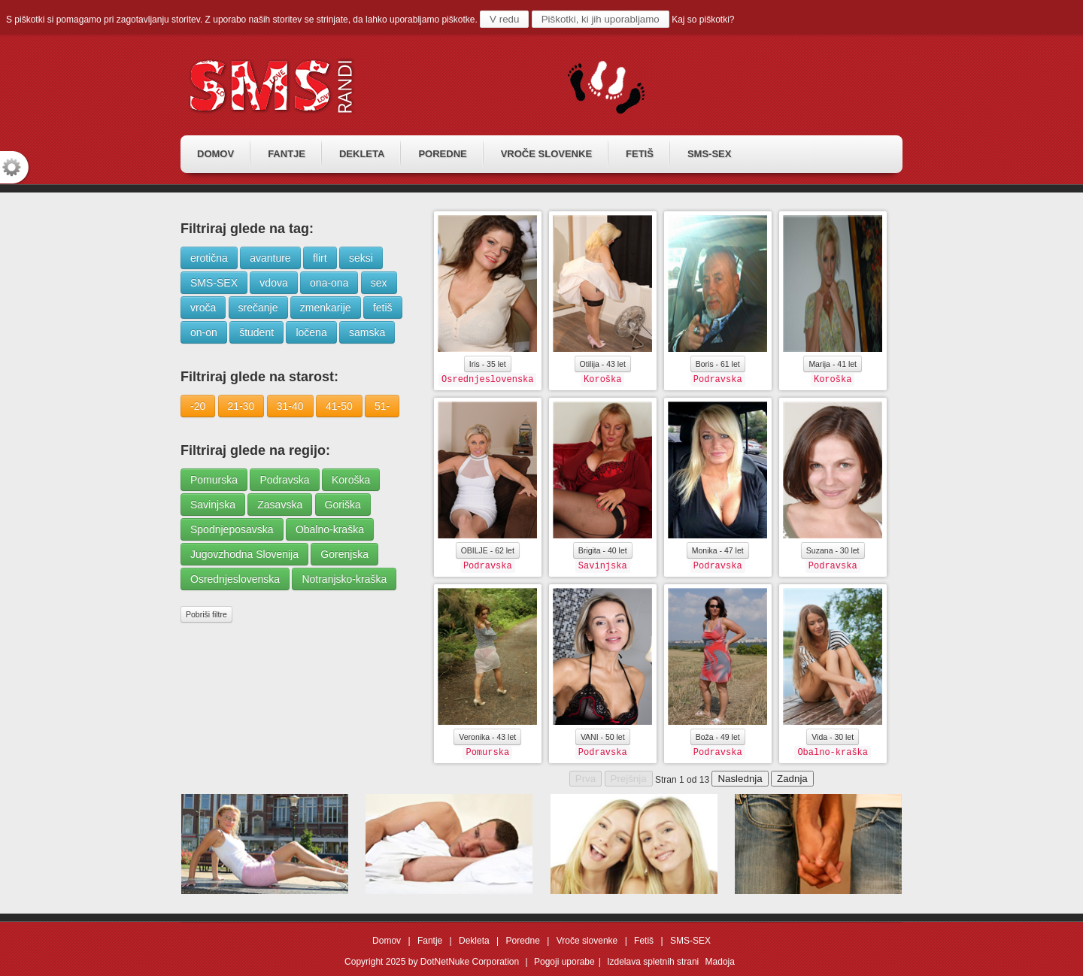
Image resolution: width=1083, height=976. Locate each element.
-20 (197, 406)
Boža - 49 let (718, 736)
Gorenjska (344, 554)
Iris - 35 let (487, 363)
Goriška (343, 505)
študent (256, 332)
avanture (270, 258)
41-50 (339, 406)
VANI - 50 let (603, 736)
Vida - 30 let (832, 736)
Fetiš (644, 940)
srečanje (258, 308)
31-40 (290, 406)
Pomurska (214, 480)
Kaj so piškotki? (703, 19)
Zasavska (279, 505)
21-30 (241, 406)
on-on (203, 332)
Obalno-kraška (330, 529)
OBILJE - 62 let (487, 550)
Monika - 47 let (718, 550)
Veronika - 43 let (487, 736)
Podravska (284, 480)
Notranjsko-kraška (344, 579)
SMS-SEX (214, 283)
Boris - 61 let (718, 363)
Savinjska (212, 505)
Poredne (523, 940)
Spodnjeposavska (232, 529)
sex (379, 283)
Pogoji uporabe (564, 961)
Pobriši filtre (206, 614)
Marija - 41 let (832, 363)
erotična (209, 258)
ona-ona (329, 283)
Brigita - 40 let (602, 550)
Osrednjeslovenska (235, 579)
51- (382, 406)
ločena (311, 332)
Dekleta (474, 940)
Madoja (720, 961)
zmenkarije (325, 308)
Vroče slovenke (587, 940)
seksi (361, 258)
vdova (273, 283)
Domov (386, 940)
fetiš (383, 308)
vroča (203, 308)
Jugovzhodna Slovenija (244, 554)
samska (367, 332)
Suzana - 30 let (833, 550)
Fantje (429, 940)
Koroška (351, 480)
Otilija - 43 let (603, 363)
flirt (320, 258)
